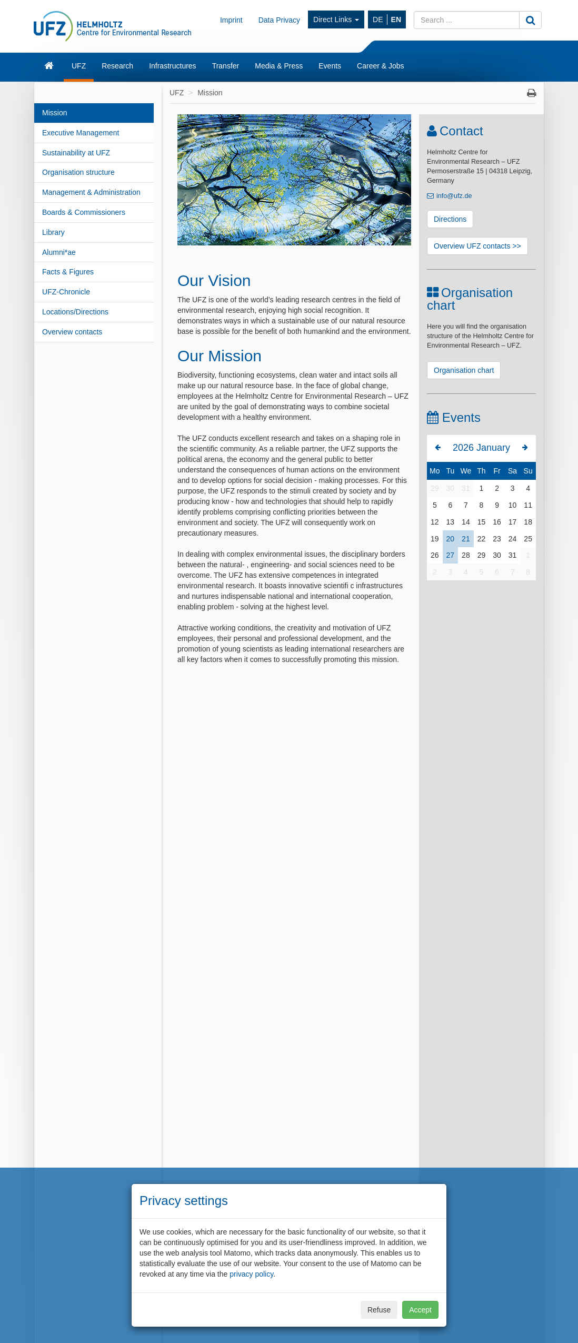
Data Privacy (279, 20)
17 (513, 522)
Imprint (231, 20)
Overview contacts (72, 332)
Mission (54, 112)
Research (117, 66)
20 (450, 539)
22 (481, 539)
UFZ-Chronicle (66, 292)
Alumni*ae (59, 252)
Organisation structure (78, 172)
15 (481, 522)
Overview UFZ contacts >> (477, 246)
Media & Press (279, 66)
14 (466, 522)
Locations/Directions (75, 312)
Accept (420, 1310)
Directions (450, 219)
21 (466, 539)
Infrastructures (172, 66)
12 (435, 522)
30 (450, 488)
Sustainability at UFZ (76, 153)
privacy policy (251, 1274)
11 (528, 505)
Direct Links (336, 19)
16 (497, 522)
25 (528, 539)
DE (378, 19)
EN (396, 19)
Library (53, 232)
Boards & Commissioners (83, 212)
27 (450, 555)
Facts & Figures (68, 272)
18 (528, 522)
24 (513, 539)
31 (466, 488)
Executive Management (80, 133)
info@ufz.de (454, 196)
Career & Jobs (380, 66)
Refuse (379, 1310)
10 (513, 505)
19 (435, 539)
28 (466, 555)
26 (435, 555)
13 (450, 522)
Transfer (226, 66)
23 (497, 539)
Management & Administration (91, 192)
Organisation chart (464, 370)
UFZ (79, 66)
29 (435, 488)
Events (329, 66)
